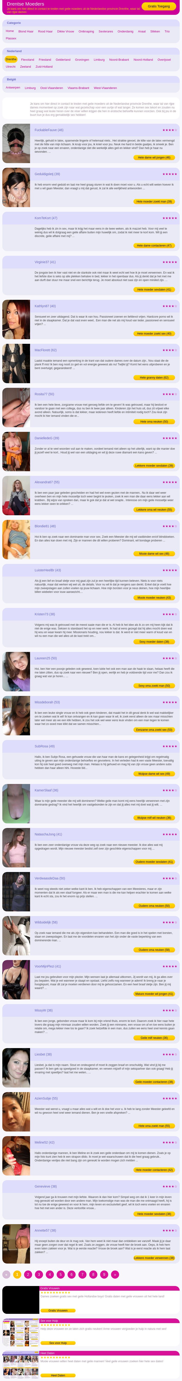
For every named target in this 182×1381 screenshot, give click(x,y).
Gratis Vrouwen (58, 1310)
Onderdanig (125, 31)
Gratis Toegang (159, 6)
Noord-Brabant (119, 59)
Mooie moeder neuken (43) (154, 597)
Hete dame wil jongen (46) (154, 157)
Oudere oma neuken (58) (154, 949)
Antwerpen (13, 87)
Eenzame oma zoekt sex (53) (154, 729)
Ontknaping (86, 31)
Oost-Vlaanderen (51, 88)
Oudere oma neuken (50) (154, 905)
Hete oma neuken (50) (154, 421)
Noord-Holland (143, 59)
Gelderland (63, 59)
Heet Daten (58, 1375)
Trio (167, 31)
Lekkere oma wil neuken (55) (154, 509)
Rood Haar (45, 31)
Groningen (82, 59)
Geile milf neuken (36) (154, 1038)
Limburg (99, 59)
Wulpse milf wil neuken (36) (154, 817)
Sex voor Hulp (58, 1343)
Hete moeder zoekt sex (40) (154, 333)
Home (10, 31)
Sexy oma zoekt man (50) (154, 685)
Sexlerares (106, 31)
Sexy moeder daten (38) (154, 641)
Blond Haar (26, 31)
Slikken (155, 31)
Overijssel (164, 59)
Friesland (45, 59)
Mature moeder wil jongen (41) (154, 993)
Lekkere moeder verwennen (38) (154, 1258)
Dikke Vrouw (65, 31)
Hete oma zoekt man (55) (154, 1126)
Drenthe (11, 59)
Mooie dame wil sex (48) (154, 553)
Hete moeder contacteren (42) (154, 1170)
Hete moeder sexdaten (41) (154, 289)
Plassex (11, 38)
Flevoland (27, 59)
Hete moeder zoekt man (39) (154, 201)
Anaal (142, 31)
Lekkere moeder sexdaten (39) (154, 465)
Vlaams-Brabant (78, 88)
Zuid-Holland (44, 66)
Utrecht (10, 66)
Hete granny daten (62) (154, 377)
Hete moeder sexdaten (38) (154, 1214)
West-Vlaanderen (105, 88)
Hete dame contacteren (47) (154, 245)
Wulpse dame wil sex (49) (154, 773)
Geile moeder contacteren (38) (154, 1082)
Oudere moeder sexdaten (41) (154, 861)
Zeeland (25, 66)
